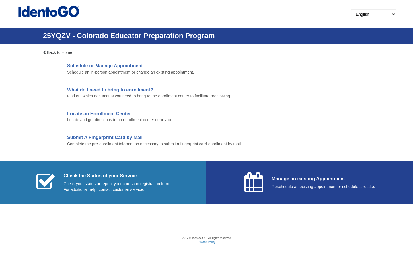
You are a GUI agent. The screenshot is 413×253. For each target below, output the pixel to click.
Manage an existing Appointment (308, 178)
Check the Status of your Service (100, 175)
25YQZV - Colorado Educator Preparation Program (129, 36)
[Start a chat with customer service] (121, 189)
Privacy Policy (206, 242)
